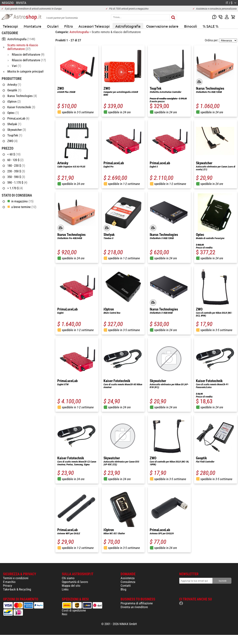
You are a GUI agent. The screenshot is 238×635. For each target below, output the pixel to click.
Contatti (126, 585)
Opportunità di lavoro (75, 582)
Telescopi (10, 26)
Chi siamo (68, 578)
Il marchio (9, 582)
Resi (64, 614)
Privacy (7, 585)
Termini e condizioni (15, 578)
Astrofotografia (128, 26)
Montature (32, 26)
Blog (123, 589)
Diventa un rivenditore (134, 607)
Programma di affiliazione (137, 603)
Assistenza (127, 578)
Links (65, 589)
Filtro (68, 26)
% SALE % (210, 26)
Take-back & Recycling (17, 589)
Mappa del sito (71, 585)
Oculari (53, 26)
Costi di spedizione (74, 610)
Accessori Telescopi (94, 26)
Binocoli (190, 26)
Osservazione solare (162, 26)
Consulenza (128, 582)
